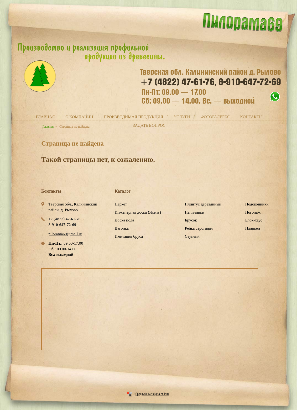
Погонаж (253, 212)
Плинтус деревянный (203, 204)
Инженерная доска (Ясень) (138, 212)
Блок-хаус (253, 220)
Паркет (121, 204)
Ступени (192, 236)
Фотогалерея (215, 117)
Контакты (251, 117)
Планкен (252, 228)
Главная (45, 117)
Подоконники (257, 204)
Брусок (191, 220)
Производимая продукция (133, 117)
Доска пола (124, 220)
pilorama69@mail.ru (65, 234)
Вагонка (122, 228)
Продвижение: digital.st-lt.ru (152, 394)
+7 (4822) (179, 82)
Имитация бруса (129, 236)
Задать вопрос (149, 125)
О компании (79, 117)
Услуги (182, 117)
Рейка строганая (199, 228)
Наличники (194, 212)
